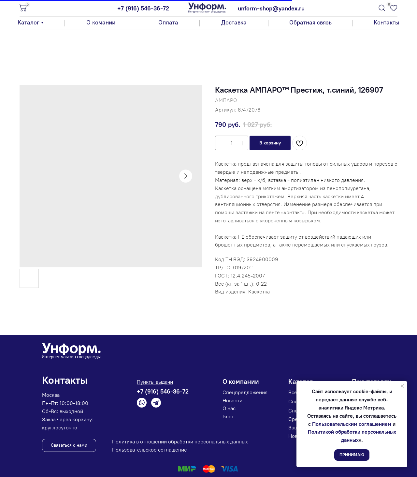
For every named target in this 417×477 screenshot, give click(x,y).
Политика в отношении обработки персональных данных (180, 442)
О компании (241, 381)
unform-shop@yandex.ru (271, 8)
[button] (310, 23)
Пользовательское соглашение (149, 450)
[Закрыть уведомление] (402, 386)
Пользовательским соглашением (351, 424)
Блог (228, 416)
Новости (232, 400)
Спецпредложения (245, 392)
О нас (229, 408)
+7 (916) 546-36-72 (143, 8)
